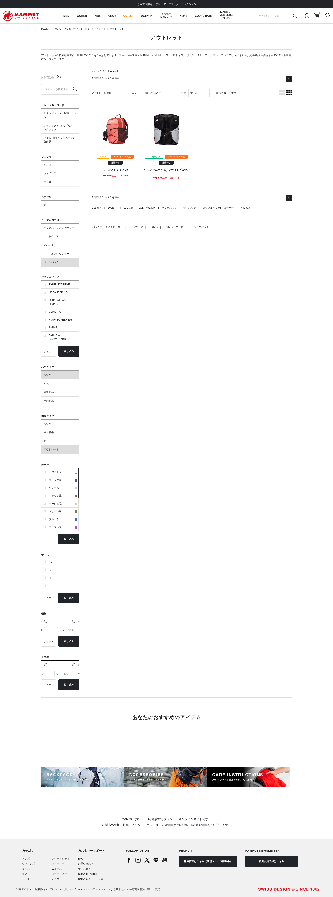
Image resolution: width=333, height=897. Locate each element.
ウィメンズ (50, 173)
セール (47, 441)
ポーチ (190, 55)
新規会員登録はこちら (271, 861)
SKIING (53, 327)
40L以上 (245, 207)
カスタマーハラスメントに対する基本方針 (101, 889)
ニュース (57, 868)
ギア (46, 205)
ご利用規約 (38, 889)
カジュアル (203, 55)
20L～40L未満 (147, 207)
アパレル (49, 244)
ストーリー (58, 863)
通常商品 (49, 392)
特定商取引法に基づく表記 (144, 889)
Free (51, 562)
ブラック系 (63, 480)
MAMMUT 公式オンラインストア (58, 29)
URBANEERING (58, 292)
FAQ (80, 858)
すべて (47, 383)
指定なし (49, 375)
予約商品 (49, 400)
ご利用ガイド (21, 889)
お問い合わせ (85, 863)
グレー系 (63, 487)
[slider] (45, 621)
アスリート (58, 879)
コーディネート (60, 873)
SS (50, 570)
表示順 (96, 93)
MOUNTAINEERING (60, 319)
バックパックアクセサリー (59, 227)
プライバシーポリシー (61, 889)
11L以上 (128, 207)
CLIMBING (55, 311)
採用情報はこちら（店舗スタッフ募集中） (208, 861)
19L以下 (101, 29)
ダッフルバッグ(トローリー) (218, 207)
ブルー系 (63, 519)
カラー (135, 93)
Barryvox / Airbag (87, 873)
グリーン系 (63, 511)
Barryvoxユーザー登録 (90, 879)
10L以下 (112, 207)
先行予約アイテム (273, 55)
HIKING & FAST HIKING (58, 302)
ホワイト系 (63, 472)
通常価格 (49, 432)
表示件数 (221, 93)
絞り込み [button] (69, 351)
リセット (48, 351)
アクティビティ (60, 858)
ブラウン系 (63, 495)
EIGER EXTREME (59, 284)
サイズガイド (85, 868)
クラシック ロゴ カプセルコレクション (60, 127)
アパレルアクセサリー (56, 253)
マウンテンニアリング (226, 55)
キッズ (47, 182)
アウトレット (117, 29)
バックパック (86, 29)
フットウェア (51, 236)
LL (50, 577)
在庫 (183, 93)
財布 (180, 55)
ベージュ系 (63, 503)
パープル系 (63, 527)
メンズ (47, 164)
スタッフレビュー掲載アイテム (60, 115)
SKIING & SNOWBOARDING (59, 337)
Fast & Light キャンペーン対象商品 (60, 139)
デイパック (189, 207)
